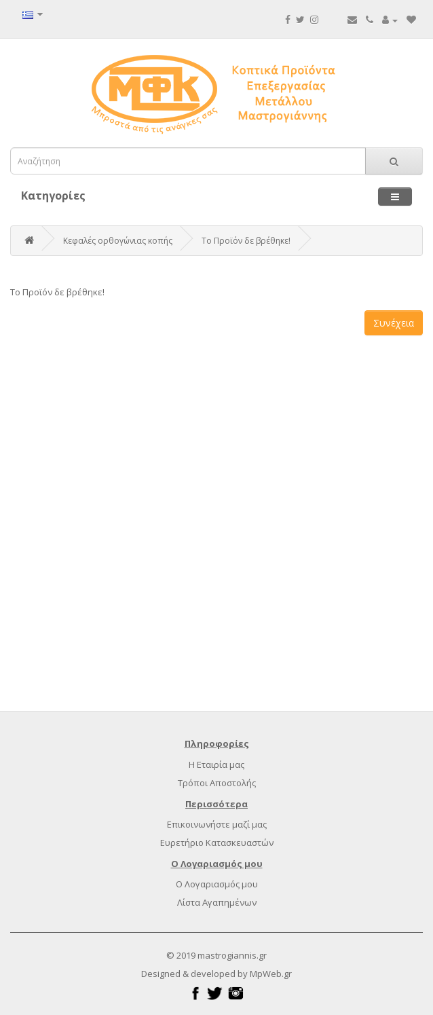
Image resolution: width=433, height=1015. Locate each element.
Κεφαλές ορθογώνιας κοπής (117, 240)
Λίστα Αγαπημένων (217, 902)
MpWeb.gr (271, 973)
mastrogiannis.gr (232, 955)
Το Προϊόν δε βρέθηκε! (246, 240)
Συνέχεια (393, 322)
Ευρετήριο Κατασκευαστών (217, 842)
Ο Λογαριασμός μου (217, 884)
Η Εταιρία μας (216, 764)
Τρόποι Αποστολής (217, 783)
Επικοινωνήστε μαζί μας (217, 824)
